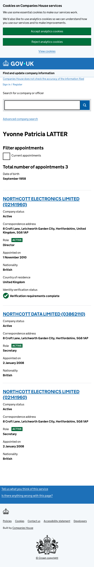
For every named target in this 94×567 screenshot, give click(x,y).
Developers (80, 521)
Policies (7, 521)
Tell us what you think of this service (25, 489)
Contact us (34, 521)
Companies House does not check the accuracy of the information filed (43, 78)
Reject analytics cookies (47, 42)
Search (85, 105)
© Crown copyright (47, 558)
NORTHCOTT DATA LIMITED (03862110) (44, 314)
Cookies (19, 521)
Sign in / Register (12, 84)
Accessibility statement (57, 521)
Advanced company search (20, 119)
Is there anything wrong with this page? (27, 495)
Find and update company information (29, 73)
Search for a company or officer (23, 93)
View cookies (47, 51)
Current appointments (22, 156)
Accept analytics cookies (47, 31)
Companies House (22, 528)
